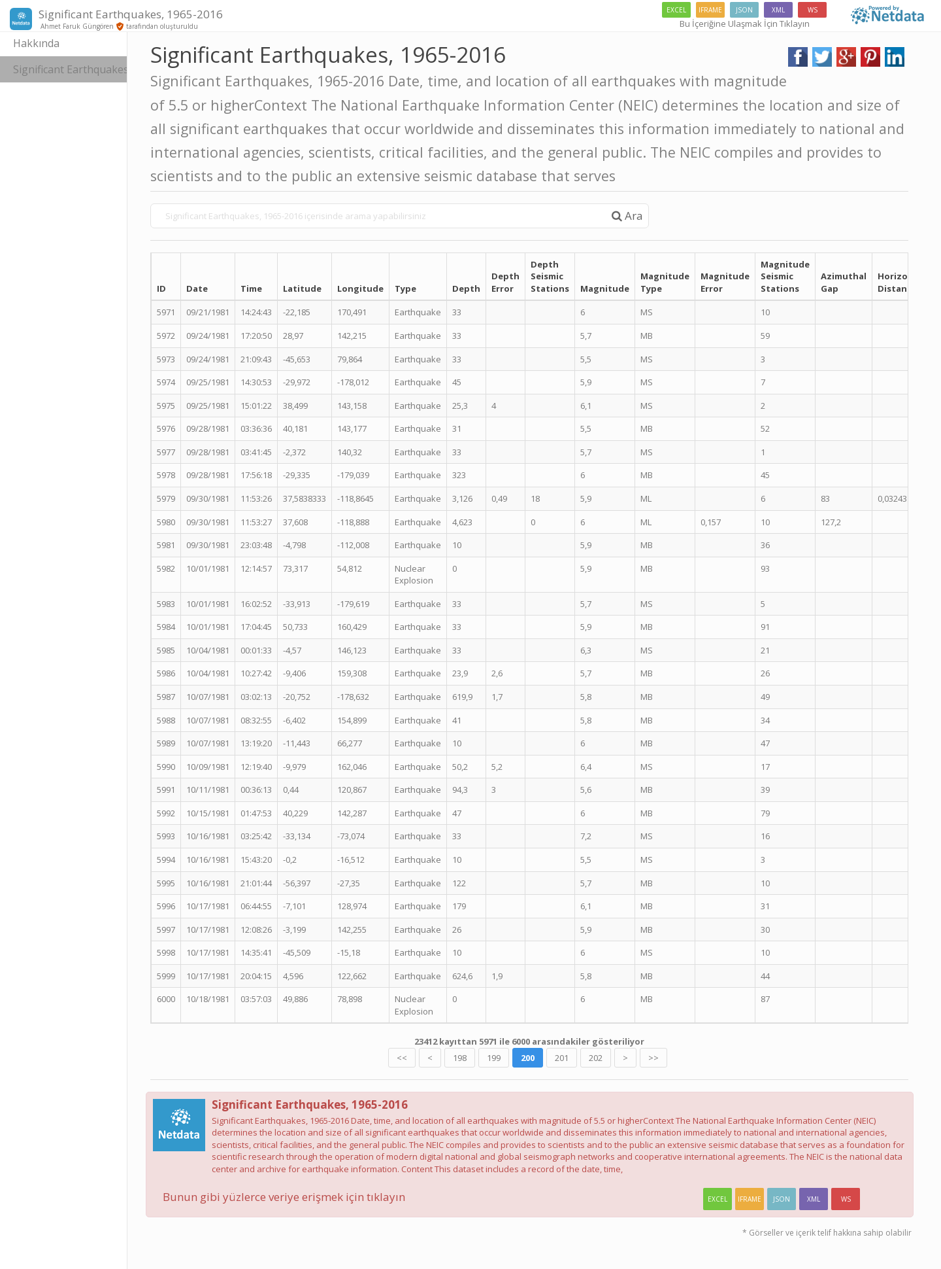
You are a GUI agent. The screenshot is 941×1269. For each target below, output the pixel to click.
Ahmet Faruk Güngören (76, 26)
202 (614, 1058)
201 (580, 1058)
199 (512, 1058)
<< (420, 1058)
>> (672, 1058)
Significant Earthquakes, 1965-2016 (88, 69)
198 (478, 1058)
